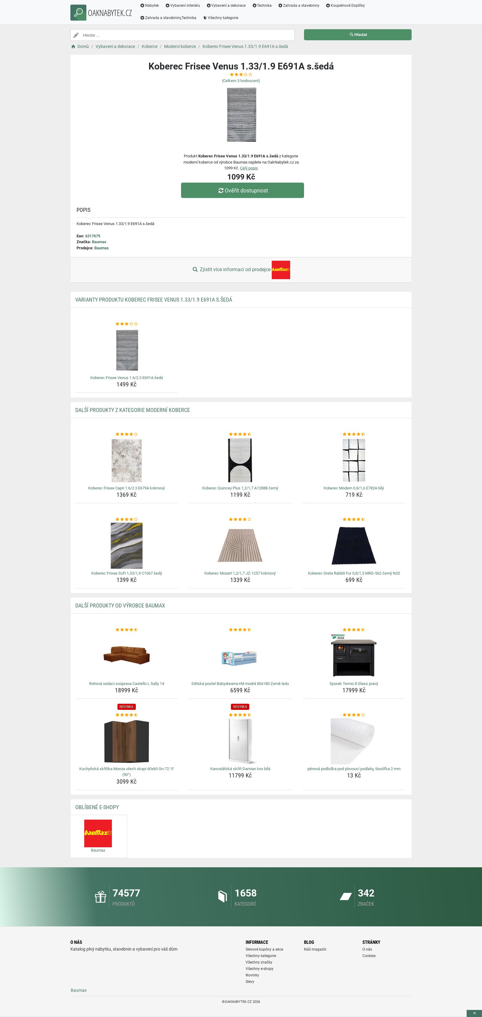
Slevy (250, 981)
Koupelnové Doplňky (345, 5)
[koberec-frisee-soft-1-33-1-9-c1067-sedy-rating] (127, 519)
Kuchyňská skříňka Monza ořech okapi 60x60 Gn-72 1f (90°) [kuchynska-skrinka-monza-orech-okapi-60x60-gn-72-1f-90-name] (126, 771)
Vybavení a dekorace (226, 5)
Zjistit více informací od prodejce (241, 270)
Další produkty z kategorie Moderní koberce (132, 410)
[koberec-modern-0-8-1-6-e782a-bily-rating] (354, 434)
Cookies (369, 956)
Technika (262, 5)
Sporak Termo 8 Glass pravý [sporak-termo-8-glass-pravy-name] (354, 683)
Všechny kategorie (220, 18)
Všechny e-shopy (260, 969)
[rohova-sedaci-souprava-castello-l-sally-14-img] (127, 656)
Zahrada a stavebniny (298, 5)
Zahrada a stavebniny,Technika (168, 18)
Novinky (252, 975)
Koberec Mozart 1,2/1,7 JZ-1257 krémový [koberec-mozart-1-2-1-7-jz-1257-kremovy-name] (240, 573)
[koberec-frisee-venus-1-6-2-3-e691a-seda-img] (127, 350)
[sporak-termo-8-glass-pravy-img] (354, 656)
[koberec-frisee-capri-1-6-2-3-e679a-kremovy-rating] (127, 434)
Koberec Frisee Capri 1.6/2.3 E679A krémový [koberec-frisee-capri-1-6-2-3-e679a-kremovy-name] (126, 488)
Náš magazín (315, 949)
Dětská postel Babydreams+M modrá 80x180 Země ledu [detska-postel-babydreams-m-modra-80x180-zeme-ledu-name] (240, 683)
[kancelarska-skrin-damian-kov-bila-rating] (240, 715)
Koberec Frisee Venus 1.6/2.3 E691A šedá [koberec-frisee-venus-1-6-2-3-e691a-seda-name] (126, 377)
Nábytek (149, 5)
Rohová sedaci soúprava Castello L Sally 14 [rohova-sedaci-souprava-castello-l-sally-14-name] (126, 683)
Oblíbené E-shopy (97, 807)
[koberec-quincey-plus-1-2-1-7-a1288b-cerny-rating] (240, 434)
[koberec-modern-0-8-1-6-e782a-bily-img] (354, 460)
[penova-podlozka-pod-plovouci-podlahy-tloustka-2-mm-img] (354, 741)
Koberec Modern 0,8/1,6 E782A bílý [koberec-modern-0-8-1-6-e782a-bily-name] (354, 488)
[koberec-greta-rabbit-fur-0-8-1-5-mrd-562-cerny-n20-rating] (354, 519)
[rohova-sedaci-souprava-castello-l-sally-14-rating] (127, 630)
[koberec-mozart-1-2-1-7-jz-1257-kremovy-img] (240, 546)
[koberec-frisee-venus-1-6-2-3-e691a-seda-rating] (127, 324)
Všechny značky (259, 962)
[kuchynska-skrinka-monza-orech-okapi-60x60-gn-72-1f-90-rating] (127, 715)
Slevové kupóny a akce (264, 949)
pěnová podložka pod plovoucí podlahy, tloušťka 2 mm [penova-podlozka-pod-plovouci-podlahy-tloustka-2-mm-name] (354, 768)
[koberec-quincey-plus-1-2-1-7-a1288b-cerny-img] (240, 460)
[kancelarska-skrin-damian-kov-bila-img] (240, 741)
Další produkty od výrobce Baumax (120, 605)
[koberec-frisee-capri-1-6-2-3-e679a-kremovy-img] (127, 460)
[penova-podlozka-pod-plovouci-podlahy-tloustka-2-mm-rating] (354, 715)
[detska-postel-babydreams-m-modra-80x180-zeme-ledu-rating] (240, 630)
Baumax (99, 241)
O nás (367, 949)
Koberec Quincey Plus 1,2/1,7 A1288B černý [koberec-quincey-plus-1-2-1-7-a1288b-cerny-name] (240, 488)
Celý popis (249, 168)
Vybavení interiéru (182, 5)
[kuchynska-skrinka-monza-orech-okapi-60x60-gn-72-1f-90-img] (127, 741)
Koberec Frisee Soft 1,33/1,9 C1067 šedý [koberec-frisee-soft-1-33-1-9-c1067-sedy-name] (126, 573)
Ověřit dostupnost (242, 190)
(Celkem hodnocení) (241, 80)
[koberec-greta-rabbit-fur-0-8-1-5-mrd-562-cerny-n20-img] (354, 546)
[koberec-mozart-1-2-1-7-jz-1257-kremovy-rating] (240, 519)
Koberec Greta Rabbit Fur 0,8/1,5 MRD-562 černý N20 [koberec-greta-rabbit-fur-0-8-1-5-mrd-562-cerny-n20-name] (354, 573)
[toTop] (474, 1013)
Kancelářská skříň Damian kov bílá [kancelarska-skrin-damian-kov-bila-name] (240, 768)
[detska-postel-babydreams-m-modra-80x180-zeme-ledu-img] (240, 656)
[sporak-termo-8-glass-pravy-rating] (354, 630)
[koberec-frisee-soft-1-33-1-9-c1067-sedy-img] (127, 546)
